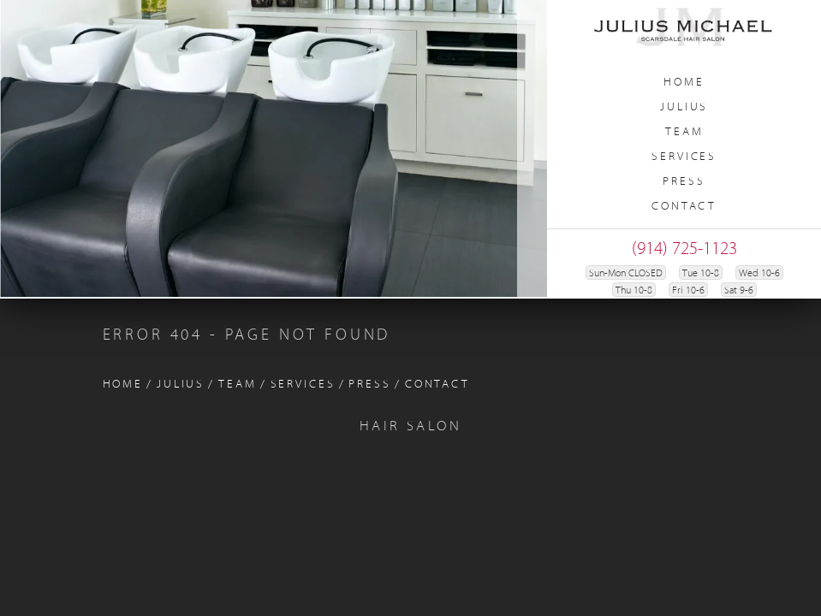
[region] (273, 148)
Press (684, 181)
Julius (684, 107)
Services (684, 157)
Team (684, 132)
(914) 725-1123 (684, 249)
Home (684, 82)
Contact (684, 206)
